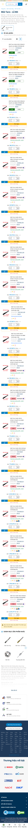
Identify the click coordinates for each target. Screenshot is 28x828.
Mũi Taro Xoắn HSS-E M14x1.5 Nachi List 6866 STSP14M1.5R (17, 362)
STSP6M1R (19, 133)
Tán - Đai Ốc (2, 748)
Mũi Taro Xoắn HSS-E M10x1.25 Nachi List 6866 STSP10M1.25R (17, 248)
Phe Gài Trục (11, 740)
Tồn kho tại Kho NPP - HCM (16, 140)
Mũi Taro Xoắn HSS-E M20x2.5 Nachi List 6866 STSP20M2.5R (17, 507)
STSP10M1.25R (20, 252)
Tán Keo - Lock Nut (20, 749)
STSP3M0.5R (18, 48)
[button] (26, 648)
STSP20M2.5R (20, 511)
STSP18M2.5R (20, 481)
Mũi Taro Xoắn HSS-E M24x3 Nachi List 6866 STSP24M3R (18, 596)
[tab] (17, 39)
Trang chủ (3, 8)
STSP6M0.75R (20, 222)
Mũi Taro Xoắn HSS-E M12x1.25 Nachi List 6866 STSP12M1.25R (18, 308)
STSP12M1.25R (21, 312)
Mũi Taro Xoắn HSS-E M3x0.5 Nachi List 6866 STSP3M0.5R (16, 45)
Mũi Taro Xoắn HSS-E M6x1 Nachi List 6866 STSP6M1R (17, 130)
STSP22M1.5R (20, 541)
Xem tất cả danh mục (14, 755)
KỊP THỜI (9, 714)
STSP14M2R (20, 394)
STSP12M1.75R (21, 339)
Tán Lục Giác (16, 750)
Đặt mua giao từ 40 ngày (16, 316)
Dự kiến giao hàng (13, 55)
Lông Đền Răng (11, 734)
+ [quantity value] (17, 64)
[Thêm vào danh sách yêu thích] (13, 57)
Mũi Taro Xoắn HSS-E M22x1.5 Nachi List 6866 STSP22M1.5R (17, 537)
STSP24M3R (20, 599)
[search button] (20, 4)
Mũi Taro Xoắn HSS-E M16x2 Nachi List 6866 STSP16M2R (18, 449)
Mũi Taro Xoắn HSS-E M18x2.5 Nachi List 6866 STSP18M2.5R (17, 478)
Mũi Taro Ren (17, 8)
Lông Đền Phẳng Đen (16, 735)
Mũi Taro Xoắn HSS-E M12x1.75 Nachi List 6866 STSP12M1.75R (18, 335)
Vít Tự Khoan (25, 733)
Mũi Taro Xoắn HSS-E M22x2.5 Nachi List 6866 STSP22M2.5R (17, 567)
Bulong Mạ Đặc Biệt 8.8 (2, 736)
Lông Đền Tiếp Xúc (20, 741)
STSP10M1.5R (20, 282)
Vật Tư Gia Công (10, 8)
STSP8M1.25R (20, 163)
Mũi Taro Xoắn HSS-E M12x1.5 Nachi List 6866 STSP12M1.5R (17, 189)
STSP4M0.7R (18, 76)
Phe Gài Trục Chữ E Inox (11, 748)
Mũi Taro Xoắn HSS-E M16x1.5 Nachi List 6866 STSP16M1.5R (17, 420)
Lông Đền (7, 733)
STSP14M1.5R (20, 365)
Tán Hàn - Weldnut (7, 742)
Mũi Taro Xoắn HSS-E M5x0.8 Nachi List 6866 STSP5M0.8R (16, 102)
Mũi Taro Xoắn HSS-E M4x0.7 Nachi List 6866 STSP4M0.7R (16, 73)
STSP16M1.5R (20, 423)
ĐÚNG (8, 702)
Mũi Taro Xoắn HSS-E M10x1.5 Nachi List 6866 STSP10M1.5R (17, 278)
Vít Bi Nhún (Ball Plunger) (16, 743)
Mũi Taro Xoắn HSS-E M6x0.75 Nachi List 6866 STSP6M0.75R (17, 219)
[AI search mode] (16, 4)
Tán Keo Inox (20, 734)
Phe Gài (7, 737)
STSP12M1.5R (20, 192)
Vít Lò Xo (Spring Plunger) (25, 745)
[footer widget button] (14, 797)
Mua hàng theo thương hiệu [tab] (14, 728)
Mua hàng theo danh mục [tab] (14, 724)
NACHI (16, 49)
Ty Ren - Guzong (25, 738)
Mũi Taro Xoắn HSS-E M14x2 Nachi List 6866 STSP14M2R (18, 391)
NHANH (9, 697)
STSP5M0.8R (18, 104)
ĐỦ (7, 708)
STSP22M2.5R (20, 571)
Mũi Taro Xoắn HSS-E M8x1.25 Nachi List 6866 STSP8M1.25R (17, 159)
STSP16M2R (20, 451)
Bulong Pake (2, 743)
